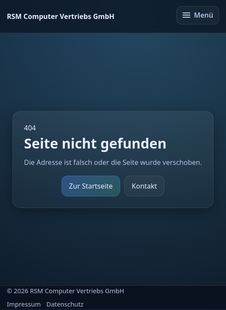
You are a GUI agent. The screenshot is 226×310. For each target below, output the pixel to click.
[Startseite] (61, 16)
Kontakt (144, 186)
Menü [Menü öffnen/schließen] (198, 15)
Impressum (24, 304)
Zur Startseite (90, 186)
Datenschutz (65, 304)
